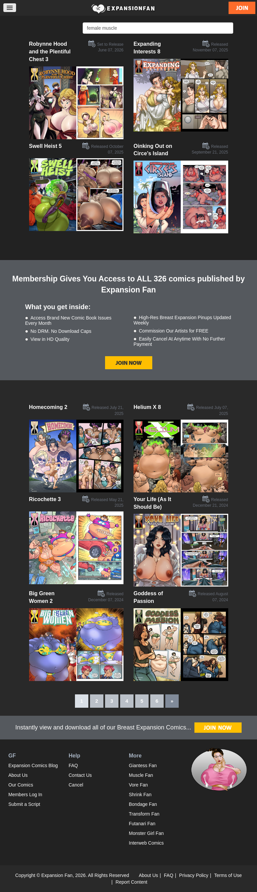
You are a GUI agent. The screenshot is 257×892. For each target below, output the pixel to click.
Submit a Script (24, 804)
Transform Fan (144, 814)
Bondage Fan (143, 804)
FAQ (73, 765)
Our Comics (20, 785)
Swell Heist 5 (45, 146)
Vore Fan (138, 785)
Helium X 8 (147, 407)
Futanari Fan (142, 823)
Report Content (131, 882)
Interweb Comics (146, 843)
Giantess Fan (143, 765)
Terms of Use (228, 875)
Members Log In (25, 794)
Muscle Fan (141, 775)
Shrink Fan (140, 794)
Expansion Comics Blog (33, 765)
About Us (18, 775)
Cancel (76, 785)
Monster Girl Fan (146, 833)
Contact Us (80, 775)
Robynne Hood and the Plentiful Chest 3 (50, 51)
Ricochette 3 (45, 499)
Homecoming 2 (48, 407)
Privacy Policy (193, 875)
